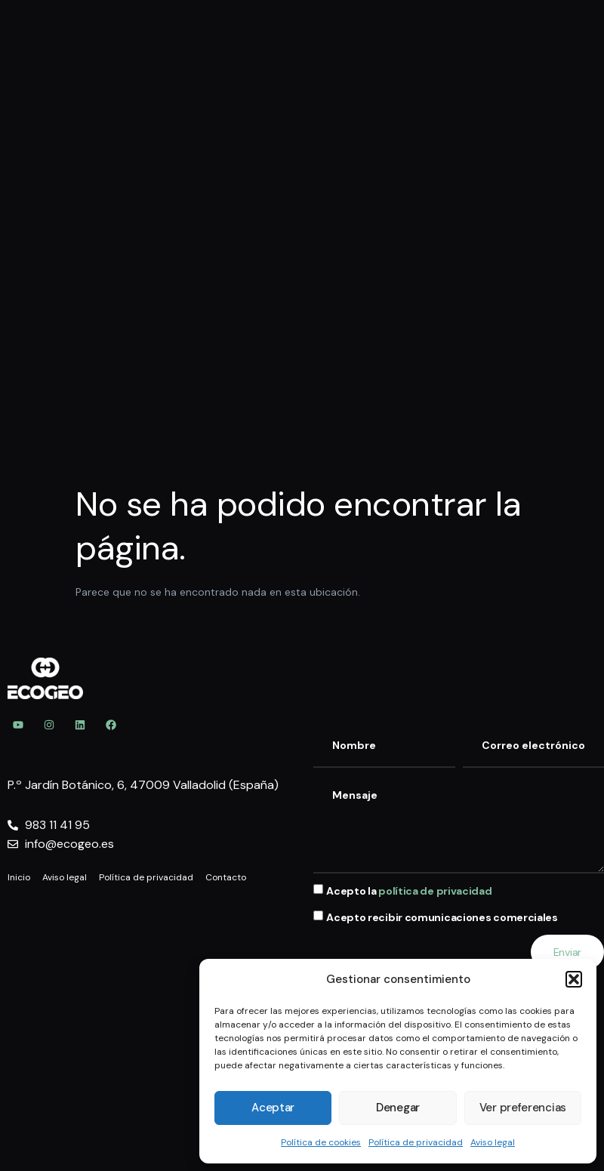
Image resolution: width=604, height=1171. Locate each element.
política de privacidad (435, 891)
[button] (573, 979)
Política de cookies (321, 1142)
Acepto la (409, 891)
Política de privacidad (415, 1142)
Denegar (398, 1107)
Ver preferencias (522, 1107)
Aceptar (272, 1107)
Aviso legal (492, 1142)
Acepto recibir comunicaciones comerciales (442, 918)
